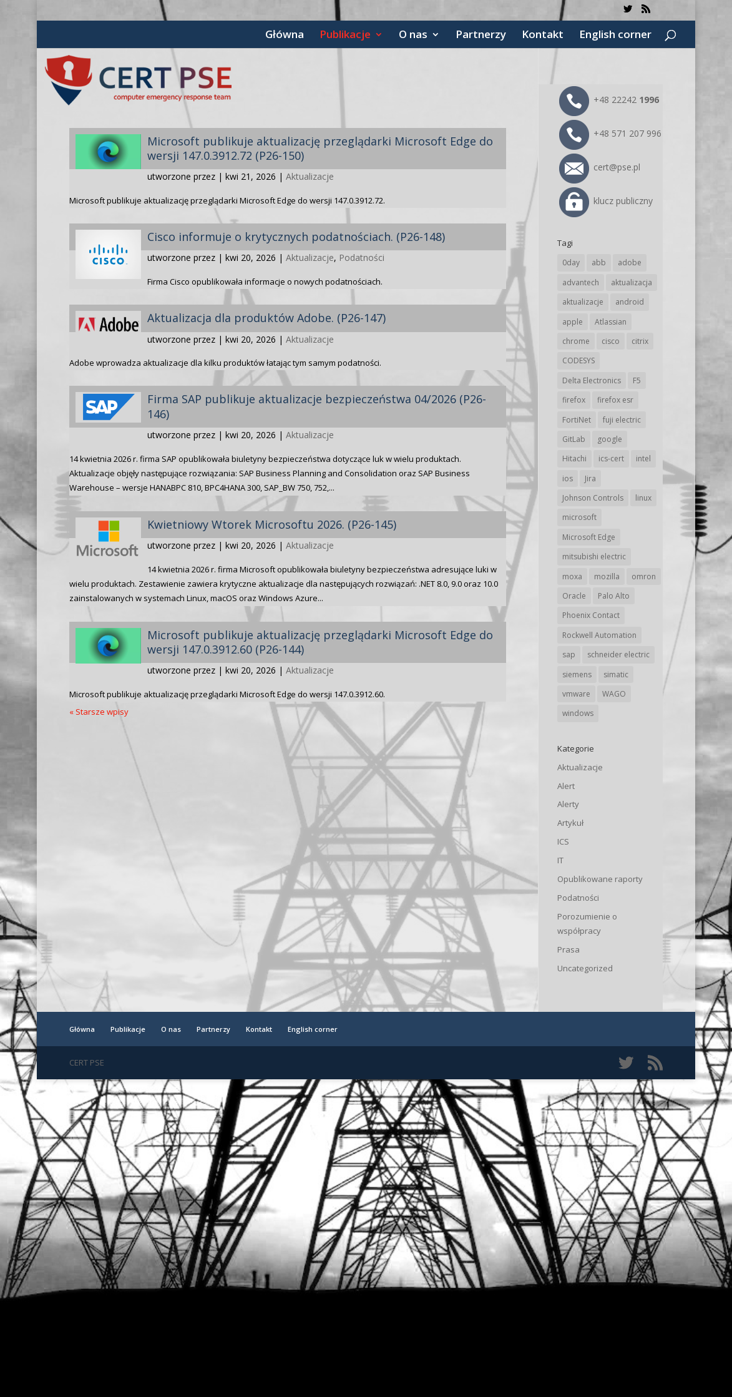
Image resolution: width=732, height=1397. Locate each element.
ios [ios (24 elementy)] (567, 478)
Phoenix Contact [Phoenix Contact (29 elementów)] (591, 615)
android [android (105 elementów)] (629, 302)
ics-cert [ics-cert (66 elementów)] (611, 458)
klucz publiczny (606, 201)
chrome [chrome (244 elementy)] (576, 341)
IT (560, 860)
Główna (284, 35)
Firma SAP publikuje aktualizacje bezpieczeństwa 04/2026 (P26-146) (316, 406)
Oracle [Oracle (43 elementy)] (574, 596)
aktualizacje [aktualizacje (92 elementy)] (582, 302)
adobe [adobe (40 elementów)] (630, 262)
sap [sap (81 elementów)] (568, 654)
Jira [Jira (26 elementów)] (590, 478)
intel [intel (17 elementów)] (643, 458)
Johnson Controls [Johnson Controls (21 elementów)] (592, 498)
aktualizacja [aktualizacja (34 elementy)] (631, 282)
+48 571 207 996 (610, 133)
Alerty (568, 804)
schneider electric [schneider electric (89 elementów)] (618, 654)
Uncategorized (585, 968)
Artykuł (570, 822)
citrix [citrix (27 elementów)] (640, 341)
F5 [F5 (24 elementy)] (637, 380)
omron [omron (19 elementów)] (644, 576)
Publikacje (345, 35)
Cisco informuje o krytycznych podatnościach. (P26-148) (296, 236)
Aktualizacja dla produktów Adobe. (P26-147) (266, 317)
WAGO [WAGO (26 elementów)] (614, 694)
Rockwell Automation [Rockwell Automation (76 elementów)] (599, 635)
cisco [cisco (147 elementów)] (611, 341)
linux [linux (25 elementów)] (643, 498)
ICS (563, 841)
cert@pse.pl (599, 167)
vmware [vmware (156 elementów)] (576, 694)
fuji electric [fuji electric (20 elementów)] (622, 419)
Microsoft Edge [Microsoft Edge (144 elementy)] (588, 537)
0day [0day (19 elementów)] (571, 262)
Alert (566, 786)
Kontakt (543, 35)
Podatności (361, 257)
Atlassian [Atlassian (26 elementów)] (611, 321)
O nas (413, 35)
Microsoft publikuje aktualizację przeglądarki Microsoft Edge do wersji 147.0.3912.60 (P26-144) (320, 642)
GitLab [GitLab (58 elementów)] (573, 439)
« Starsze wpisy (99, 711)
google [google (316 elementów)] (609, 439)
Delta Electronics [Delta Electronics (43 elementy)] (591, 380)
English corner (615, 35)
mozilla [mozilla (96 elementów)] (607, 576)
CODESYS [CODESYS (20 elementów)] (578, 360)
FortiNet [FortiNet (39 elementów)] (576, 419)
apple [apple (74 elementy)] (572, 321)
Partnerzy (481, 35)
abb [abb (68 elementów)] (599, 262)
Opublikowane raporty (600, 879)
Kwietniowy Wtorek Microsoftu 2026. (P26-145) (271, 524)
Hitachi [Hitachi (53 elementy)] (574, 458)
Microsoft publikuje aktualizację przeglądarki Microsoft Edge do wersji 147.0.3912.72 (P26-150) (320, 148)
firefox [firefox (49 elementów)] (573, 400)
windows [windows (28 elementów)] (577, 713)
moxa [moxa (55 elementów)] (572, 576)
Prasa (568, 949)
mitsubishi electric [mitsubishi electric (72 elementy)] (594, 556)
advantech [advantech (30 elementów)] (580, 282)
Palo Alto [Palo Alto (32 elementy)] (614, 596)
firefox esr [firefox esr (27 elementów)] (615, 400)
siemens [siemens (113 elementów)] (577, 674)
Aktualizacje (310, 176)
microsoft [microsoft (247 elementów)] (579, 517)
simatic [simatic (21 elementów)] (615, 674)
